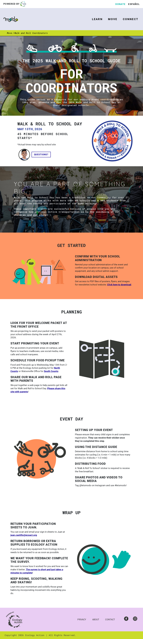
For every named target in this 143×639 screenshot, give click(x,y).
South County (51, 371)
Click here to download (119, 284)
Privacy (81, 619)
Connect (130, 19)
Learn (97, 19)
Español (134, 4)
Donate (120, 4)
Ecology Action (34, 635)
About (95, 619)
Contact (110, 619)
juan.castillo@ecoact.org (23, 535)
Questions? (41, 154)
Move (112, 19)
